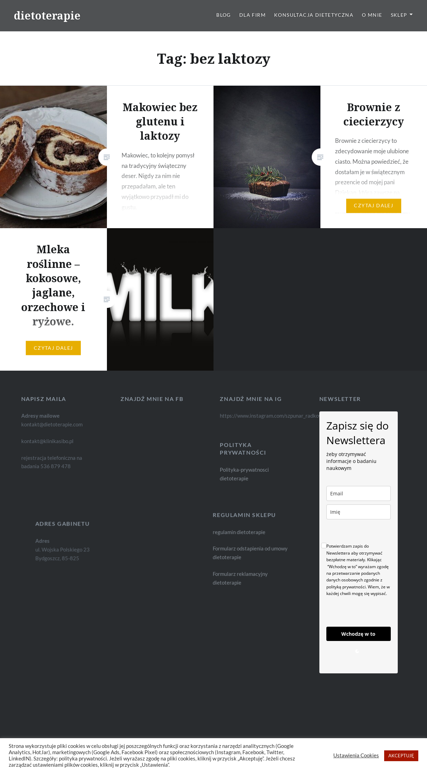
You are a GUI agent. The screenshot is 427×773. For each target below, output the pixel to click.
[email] (358, 493)
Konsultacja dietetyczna (314, 15)
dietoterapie (47, 15)
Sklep (399, 15)
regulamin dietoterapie (246, 532)
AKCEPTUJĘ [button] (401, 755)
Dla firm (252, 15)
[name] (358, 511)
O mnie (372, 15)
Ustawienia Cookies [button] (356, 755)
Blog (223, 15)
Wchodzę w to (358, 634)
